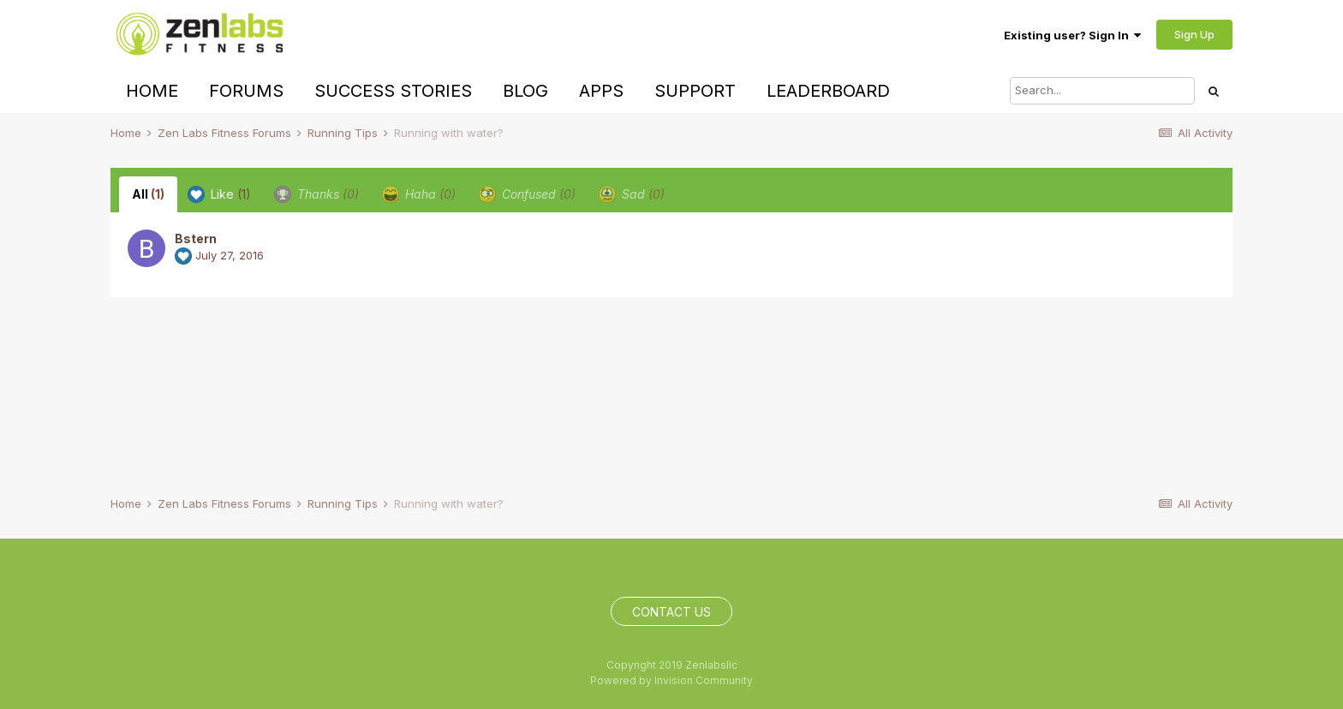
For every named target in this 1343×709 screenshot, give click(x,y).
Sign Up (1194, 34)
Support (695, 90)
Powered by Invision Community (671, 680)
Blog (525, 90)
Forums (246, 90)
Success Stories (393, 90)
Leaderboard (828, 90)
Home (152, 90)
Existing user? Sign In (1072, 35)
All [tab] (148, 194)
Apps (601, 90)
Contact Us (671, 612)
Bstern (196, 238)
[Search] (1102, 90)
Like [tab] (219, 194)
